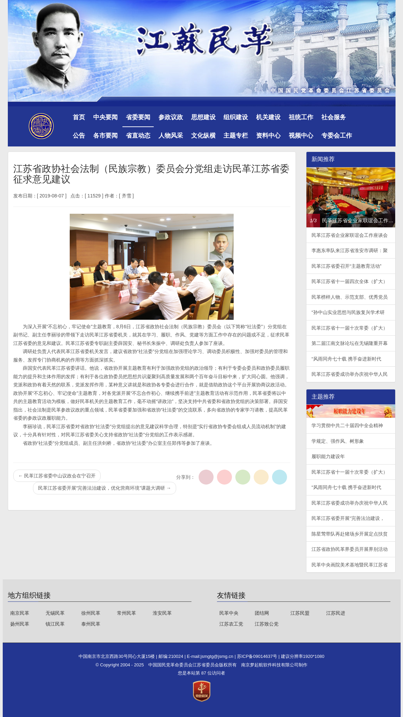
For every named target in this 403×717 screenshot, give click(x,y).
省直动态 (138, 135)
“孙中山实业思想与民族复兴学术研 (348, 312)
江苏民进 (335, 613)
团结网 (262, 613)
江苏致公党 (267, 624)
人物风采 (170, 135)
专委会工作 (336, 135)
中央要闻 (105, 117)
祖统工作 (301, 117)
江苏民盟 (299, 613)
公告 (79, 135)
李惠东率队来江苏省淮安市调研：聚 (350, 250)
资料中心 (268, 135)
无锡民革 (55, 613)
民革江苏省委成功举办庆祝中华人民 (350, 374)
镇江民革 (55, 624)
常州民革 (126, 613)
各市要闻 (105, 135)
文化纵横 (203, 135)
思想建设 (203, 117)
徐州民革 (90, 613)
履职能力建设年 (328, 456)
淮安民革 (162, 613)
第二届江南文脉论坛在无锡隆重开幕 (350, 343)
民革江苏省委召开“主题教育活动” (346, 266)
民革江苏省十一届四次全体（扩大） (350, 281)
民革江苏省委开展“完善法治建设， (348, 518)
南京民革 (19, 613)
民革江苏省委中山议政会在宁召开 (57, 475)
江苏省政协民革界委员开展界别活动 (350, 549)
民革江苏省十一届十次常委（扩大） (350, 328)
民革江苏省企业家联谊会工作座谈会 (350, 235)
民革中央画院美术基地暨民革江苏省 (350, 564)
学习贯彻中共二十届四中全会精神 (347, 425)
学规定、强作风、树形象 (338, 441)
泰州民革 (90, 624)
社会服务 (333, 117)
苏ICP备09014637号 (258, 656)
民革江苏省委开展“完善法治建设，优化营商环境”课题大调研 (104, 488)
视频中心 (301, 135)
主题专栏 (235, 135)
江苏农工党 (231, 624)
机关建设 (268, 117)
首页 (79, 117)
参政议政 (170, 117)
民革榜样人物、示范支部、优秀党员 (350, 297)
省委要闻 (138, 117)
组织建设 (235, 117)
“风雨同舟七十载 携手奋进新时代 (346, 359)
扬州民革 (19, 624)
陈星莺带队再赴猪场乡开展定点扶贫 (350, 534)
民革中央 (228, 613)
